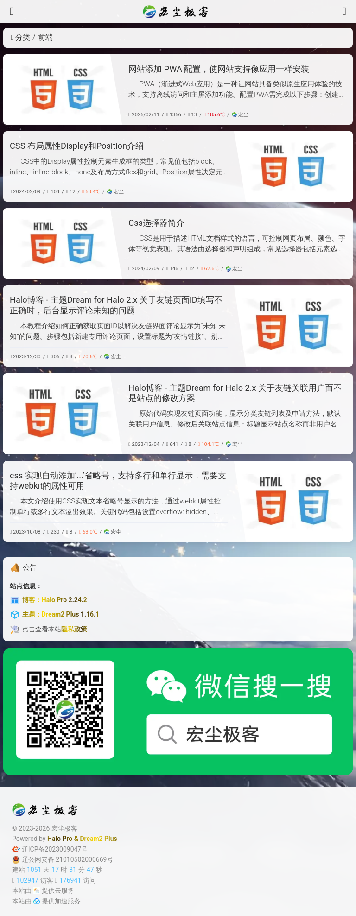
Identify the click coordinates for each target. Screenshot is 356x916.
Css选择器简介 (156, 223)
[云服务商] (36, 890)
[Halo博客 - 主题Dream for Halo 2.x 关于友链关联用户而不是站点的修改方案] (62, 413)
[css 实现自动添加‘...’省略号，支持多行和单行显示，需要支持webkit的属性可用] (293, 501)
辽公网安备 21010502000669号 (62, 860)
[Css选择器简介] (62, 243)
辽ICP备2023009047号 (50, 849)
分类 (20, 37)
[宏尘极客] (178, 11)
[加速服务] (36, 901)
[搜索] (344, 11)
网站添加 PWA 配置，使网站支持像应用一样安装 (218, 69)
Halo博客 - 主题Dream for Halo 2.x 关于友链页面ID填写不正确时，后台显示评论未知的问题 (116, 305)
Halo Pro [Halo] (59, 838)
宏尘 (240, 115)
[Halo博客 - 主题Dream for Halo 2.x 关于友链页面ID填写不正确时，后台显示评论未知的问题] (293, 325)
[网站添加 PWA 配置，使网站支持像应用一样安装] (62, 89)
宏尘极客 (64, 828)
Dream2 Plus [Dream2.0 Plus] (98, 838)
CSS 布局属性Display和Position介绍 (77, 146)
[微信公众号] (178, 711)
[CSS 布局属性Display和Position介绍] (293, 166)
